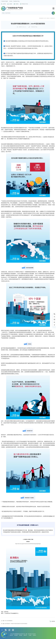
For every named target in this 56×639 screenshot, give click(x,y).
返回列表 (53, 621)
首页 (45, 18)
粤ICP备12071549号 (32, 633)
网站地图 (16, 635)
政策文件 (48, 18)
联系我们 (34, 635)
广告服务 (29, 635)
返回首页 (11, 635)
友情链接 (20, 635)
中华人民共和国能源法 (6, 620)
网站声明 (25, 635)
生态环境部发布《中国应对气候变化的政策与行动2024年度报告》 (14, 623)
